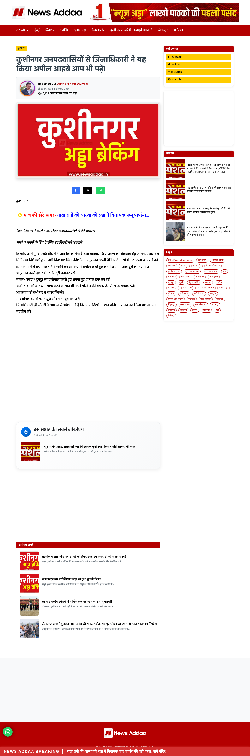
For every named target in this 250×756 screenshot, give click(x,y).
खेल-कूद (163, 30)
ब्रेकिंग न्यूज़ (184, 293)
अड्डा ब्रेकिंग (202, 260)
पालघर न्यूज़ (172, 288)
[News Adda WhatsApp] (8, 732)
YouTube (175, 80)
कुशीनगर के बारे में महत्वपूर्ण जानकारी (131, 30)
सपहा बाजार (185, 304)
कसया (183, 266)
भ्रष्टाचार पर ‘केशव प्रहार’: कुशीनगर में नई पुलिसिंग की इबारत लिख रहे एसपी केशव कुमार (208, 210)
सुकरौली (183, 310)
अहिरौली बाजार (217, 260)
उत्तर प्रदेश (20, 30)
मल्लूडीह (213, 293)
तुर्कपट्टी (171, 282)
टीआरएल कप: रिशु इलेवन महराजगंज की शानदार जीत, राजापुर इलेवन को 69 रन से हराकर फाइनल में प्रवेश (99, 624)
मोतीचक (191, 299)
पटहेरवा (208, 282)
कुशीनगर (21, 48)
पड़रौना (219, 282)
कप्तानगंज (171, 266)
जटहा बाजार (185, 277)
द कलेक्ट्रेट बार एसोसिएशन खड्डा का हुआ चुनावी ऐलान (71, 579)
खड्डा (224, 271)
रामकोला (219, 299)
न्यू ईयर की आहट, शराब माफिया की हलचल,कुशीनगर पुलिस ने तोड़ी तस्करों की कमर (89, 446)
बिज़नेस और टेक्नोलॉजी (205, 288)
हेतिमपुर (171, 316)
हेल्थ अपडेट (98, 30)
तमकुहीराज (200, 277)
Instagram (175, 72)
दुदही (181, 282)
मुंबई (37, 30)
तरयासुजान (214, 277)
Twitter (174, 65)
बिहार (48, 30)
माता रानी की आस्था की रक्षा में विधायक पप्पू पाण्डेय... (103, 215)
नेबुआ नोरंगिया (194, 282)
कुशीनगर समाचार (210, 271)
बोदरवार (171, 293)
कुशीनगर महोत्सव (192, 271)
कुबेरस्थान (195, 266)
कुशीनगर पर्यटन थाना (212, 266)
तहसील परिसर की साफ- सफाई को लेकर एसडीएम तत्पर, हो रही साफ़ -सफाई (84, 557)
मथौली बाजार (199, 293)
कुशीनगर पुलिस (174, 271)
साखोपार (171, 310)
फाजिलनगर (187, 288)
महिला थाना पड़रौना (175, 299)
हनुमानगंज (206, 310)
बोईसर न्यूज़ (223, 288)
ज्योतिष (64, 30)
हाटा (217, 310)
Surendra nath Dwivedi (72, 83)
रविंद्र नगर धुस (205, 299)
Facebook (175, 57)
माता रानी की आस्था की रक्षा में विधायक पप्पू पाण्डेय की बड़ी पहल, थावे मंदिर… (118, 751)
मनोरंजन (178, 30)
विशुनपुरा (171, 304)
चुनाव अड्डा (80, 30)
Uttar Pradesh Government (180, 260)
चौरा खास (172, 277)
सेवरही (194, 310)
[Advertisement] (88, 369)
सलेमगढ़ (215, 304)
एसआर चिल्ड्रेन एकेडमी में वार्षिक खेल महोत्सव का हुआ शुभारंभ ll (77, 601)
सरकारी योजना (200, 304)
